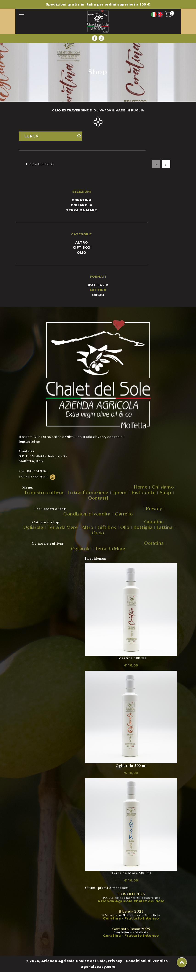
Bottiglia (143, 527)
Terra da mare (81, 210)
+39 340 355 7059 (37, 477)
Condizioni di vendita (87, 514)
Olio (81, 252)
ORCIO (98, 295)
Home (140, 487)
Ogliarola (81, 205)
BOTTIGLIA (98, 285)
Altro (81, 242)
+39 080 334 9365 (33, 471)
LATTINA (98, 290)
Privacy (154, 508)
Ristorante (143, 492)
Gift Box (81, 247)
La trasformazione (88, 492)
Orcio (98, 533)
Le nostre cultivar (44, 492)
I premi (120, 492)
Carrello (124, 514)
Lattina (165, 527)
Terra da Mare (63, 527)
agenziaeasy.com (98, 967)
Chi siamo (163, 487)
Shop (165, 492)
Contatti (98, 498)
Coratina (81, 200)
